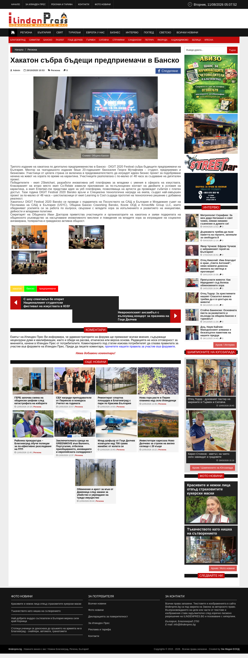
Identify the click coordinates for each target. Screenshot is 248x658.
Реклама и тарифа (62, 4)
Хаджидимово (179, 40)
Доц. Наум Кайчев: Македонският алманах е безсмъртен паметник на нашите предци (215, 331)
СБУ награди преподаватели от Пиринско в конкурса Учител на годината (73, 363)
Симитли (34, 40)
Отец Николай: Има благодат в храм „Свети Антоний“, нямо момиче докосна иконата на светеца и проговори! (218, 266)
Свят (59, 32)
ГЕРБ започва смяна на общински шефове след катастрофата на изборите (30, 363)
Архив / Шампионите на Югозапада (212, 467)
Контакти (83, 4)
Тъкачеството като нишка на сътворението (36, 611)
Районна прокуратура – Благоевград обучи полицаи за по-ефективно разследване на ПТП (32, 407)
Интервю (132, 32)
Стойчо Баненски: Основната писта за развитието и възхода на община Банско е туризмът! (218, 314)
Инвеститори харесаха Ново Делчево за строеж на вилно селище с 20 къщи (157, 406)
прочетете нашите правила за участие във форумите (140, 308)
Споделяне (168, 71)
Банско (48, 40)
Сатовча (104, 40)
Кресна (209, 40)
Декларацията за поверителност (107, 618)
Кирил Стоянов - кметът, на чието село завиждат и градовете (208, 455)
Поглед (149, 32)
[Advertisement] (174, 19)
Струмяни (119, 40)
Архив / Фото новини (223, 568)
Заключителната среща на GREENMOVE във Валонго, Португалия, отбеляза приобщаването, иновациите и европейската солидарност (74, 409)
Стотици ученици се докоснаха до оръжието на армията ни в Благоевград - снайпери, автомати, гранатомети (46, 630)
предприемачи (47, 264)
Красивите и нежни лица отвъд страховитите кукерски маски (46, 603)
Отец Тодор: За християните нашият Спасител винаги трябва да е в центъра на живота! (217, 297)
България (44, 32)
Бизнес (115, 32)
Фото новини (103, 4)
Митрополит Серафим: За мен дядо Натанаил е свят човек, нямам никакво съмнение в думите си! (216, 219)
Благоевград (17, 40)
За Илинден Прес (35, 4)
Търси (232, 50)
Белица (196, 40)
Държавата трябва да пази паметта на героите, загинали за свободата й (218, 234)
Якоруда (162, 40)
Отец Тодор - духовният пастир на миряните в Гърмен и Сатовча (209, 400)
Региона (26, 32)
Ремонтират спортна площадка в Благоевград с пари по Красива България (114, 363)
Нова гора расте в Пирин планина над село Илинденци (157, 361)
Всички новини (187, 32)
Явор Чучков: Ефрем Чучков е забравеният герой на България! (218, 249)
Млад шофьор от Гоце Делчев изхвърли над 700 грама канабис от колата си (116, 406)
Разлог (60, 40)
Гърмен (90, 40)
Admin (15, 70)
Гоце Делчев (75, 40)
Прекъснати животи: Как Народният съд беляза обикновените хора (215, 282)
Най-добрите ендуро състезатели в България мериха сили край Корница (45, 620)
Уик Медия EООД (230, 653)
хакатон (17, 264)
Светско (165, 32)
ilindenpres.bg (15, 653)
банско (30, 264)
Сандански (134, 40)
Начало (15, 4)
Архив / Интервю (225, 344)
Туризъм (75, 32)
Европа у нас (95, 32)
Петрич (149, 40)
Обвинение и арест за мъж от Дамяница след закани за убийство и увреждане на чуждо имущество (95, 455)
